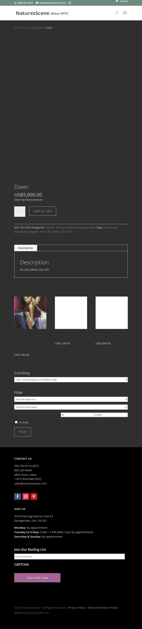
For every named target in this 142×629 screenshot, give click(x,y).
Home (17, 27)
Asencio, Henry (54, 227)
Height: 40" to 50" (40, 231)
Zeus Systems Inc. (38, 613)
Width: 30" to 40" (63, 231)
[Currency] (71, 379)
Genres (27, 27)
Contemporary (73, 227)
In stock (23, 422)
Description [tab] (25, 248)
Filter (22, 431)
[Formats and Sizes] (71, 407)
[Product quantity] (19, 211)
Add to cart (42, 210)
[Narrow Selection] (71, 399)
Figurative (38, 27)
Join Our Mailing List (30, 550)
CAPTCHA (21, 565)
